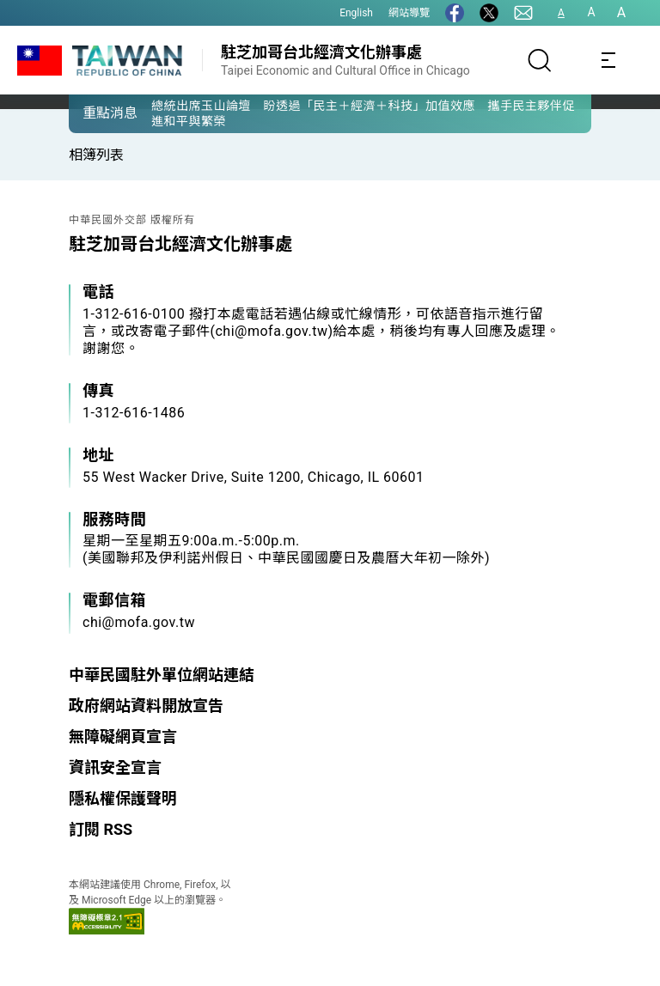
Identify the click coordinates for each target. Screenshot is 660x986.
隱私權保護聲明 (123, 798)
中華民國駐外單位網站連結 (161, 675)
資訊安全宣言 (115, 767)
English (356, 13)
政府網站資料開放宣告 (146, 706)
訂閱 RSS (100, 829)
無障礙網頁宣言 (123, 736)
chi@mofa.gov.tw (138, 622)
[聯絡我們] (523, 13)
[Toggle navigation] (608, 60)
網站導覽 (409, 13)
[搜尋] (539, 60)
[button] (94, 112)
